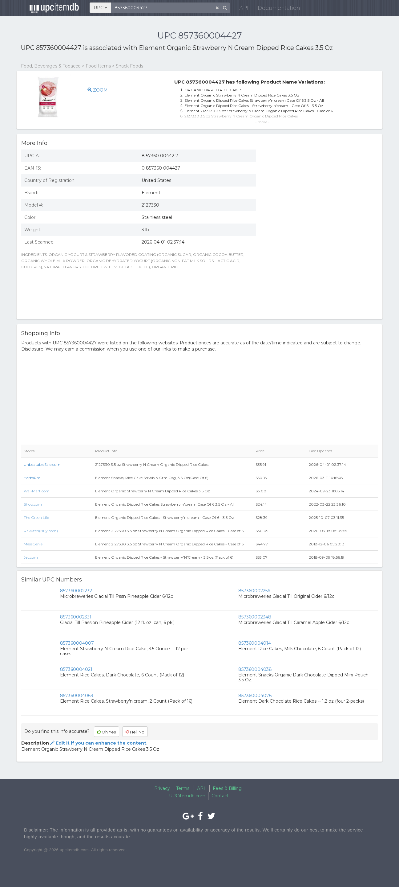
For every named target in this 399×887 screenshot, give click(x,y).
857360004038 (255, 669)
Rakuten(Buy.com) (41, 530)
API (239, 9)
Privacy (162, 788)
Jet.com (31, 557)
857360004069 (76, 695)
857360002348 (254, 617)
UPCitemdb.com (187, 796)
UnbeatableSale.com (42, 464)
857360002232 (76, 590)
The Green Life (36, 517)
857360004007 (77, 643)
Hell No (135, 731)
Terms (182, 788)
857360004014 (254, 643)
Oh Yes (106, 731)
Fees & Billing (227, 788)
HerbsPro (32, 477)
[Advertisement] (321, 270)
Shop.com (33, 504)
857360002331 (75, 617)
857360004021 (76, 669)
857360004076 (255, 695)
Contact (220, 796)
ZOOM (97, 90)
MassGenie (33, 544)
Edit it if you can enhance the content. (98, 743)
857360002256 (254, 590)
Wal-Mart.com (37, 491)
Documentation (275, 9)
